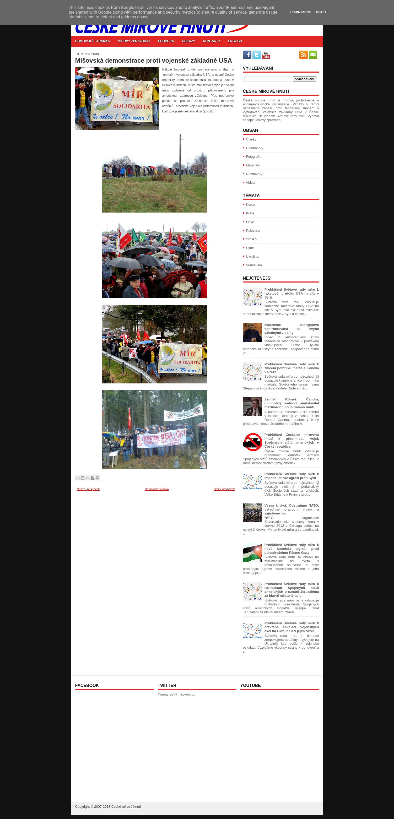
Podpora (166, 41)
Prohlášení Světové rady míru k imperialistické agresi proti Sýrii (292, 476)
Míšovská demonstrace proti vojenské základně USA (153, 60)
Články (251, 139)
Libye (250, 222)
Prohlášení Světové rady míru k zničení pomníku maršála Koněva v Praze (292, 368)
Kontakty (211, 41)
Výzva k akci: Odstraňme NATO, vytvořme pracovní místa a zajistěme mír (292, 509)
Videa (250, 183)
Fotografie (254, 157)
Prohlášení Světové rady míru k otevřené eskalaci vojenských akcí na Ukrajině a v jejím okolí (292, 627)
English (235, 41)
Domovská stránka (92, 41)
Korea (250, 205)
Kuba (250, 213)
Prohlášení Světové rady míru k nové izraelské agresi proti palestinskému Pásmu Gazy (292, 549)
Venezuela (254, 265)
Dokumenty (254, 148)
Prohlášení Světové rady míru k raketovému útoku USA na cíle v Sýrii (292, 293)
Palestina (253, 230)
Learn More (300, 12)
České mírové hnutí (126, 807)
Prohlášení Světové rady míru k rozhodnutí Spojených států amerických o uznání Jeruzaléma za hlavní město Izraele (292, 590)
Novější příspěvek (88, 489)
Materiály (253, 165)
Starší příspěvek (224, 489)
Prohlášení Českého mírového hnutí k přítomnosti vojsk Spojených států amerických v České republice (292, 440)
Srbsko (251, 239)
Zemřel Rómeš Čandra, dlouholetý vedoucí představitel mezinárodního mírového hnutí (292, 403)
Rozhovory (254, 174)
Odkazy (188, 41)
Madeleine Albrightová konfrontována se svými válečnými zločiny (292, 329)
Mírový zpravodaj (134, 41)
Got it (321, 12)
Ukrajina (252, 256)
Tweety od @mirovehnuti (176, 694)
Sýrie (250, 248)
